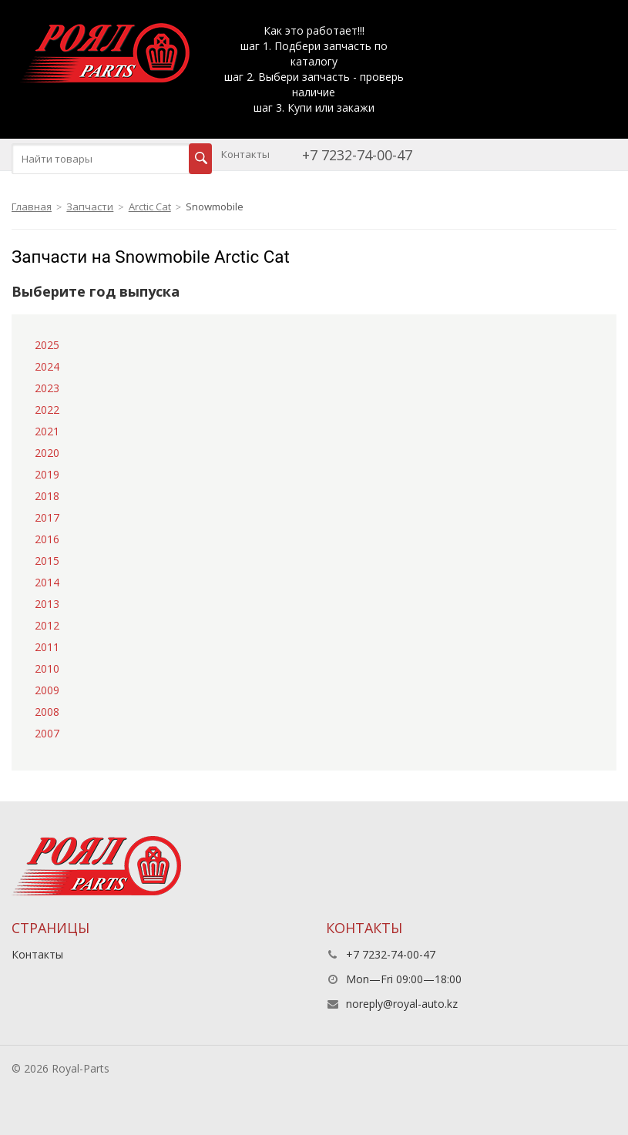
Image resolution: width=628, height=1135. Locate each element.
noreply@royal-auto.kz (402, 1003)
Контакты (245, 154)
